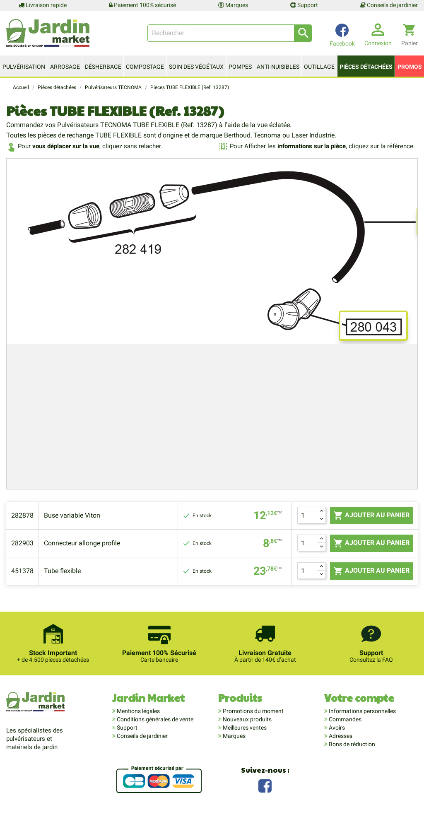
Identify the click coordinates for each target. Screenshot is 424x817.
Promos (410, 66)
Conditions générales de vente (154, 719)
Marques (233, 5)
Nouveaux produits (247, 719)
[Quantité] (307, 515)
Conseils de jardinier (389, 5)
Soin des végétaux (196, 66)
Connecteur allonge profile (82, 543)
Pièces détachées (366, 66)
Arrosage (65, 66)
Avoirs (336, 727)
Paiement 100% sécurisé (142, 5)
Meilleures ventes (244, 727)
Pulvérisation (23, 66)
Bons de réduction (351, 744)
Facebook (265, 785)
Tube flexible (62, 571)
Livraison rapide (43, 5)
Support (304, 5)
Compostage (145, 66)
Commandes (344, 719)
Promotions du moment (253, 711)
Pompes (240, 66)
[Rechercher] (229, 33)
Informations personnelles (362, 711)
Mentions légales (138, 711)
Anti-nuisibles (278, 66)
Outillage (319, 66)
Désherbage (103, 66)
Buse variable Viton (72, 515)
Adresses (340, 736)
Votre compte (359, 697)
